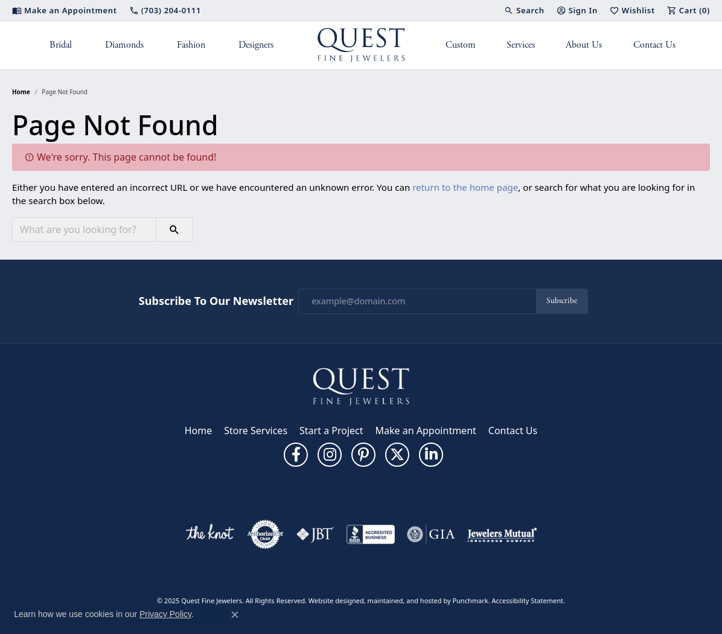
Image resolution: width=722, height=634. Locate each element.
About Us (584, 45)
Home (21, 92)
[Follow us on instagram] (330, 455)
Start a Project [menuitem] (331, 430)
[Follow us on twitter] (397, 455)
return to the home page (465, 187)
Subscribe (561, 301)
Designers (255, 45)
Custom (461, 45)
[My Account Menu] (577, 10)
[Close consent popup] (234, 614)
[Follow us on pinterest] (363, 455)
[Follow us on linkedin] (431, 455)
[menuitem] (209, 534)
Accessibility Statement (527, 600)
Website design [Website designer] (332, 600)
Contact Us (654, 45)
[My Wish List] (632, 10)
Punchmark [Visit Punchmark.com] (470, 600)
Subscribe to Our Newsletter (216, 301)
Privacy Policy (165, 614)
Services (520, 45)
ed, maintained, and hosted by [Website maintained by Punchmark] (404, 600)
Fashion (191, 45)
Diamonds (124, 45)
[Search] (524, 10)
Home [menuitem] (198, 430)
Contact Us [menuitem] (512, 430)
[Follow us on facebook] (296, 455)
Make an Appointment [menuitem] (425, 430)
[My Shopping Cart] (688, 10)
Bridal (61, 45)
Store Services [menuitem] (255, 430)
